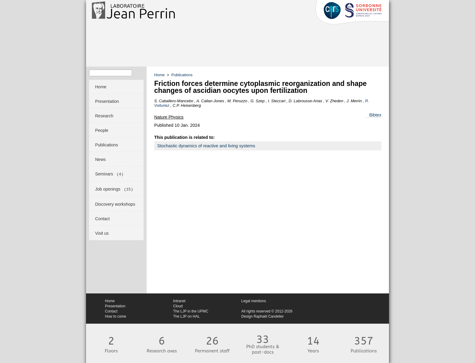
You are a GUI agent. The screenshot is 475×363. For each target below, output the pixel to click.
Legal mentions (253, 301)
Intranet (179, 301)
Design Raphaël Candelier (262, 316)
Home (159, 75)
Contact (111, 311)
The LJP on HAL (186, 316)
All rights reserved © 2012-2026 (267, 311)
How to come (115, 316)
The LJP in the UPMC (190, 311)
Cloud (178, 306)
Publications (182, 75)
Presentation (115, 306)
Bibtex (375, 115)
